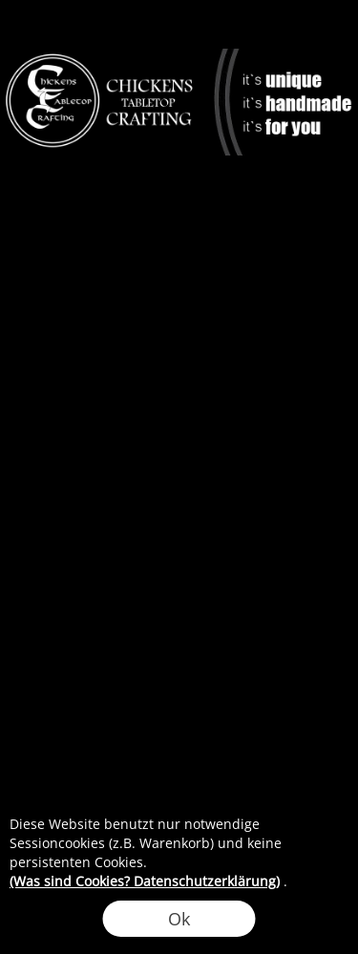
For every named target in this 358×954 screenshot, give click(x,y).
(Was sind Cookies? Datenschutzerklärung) (145, 881)
